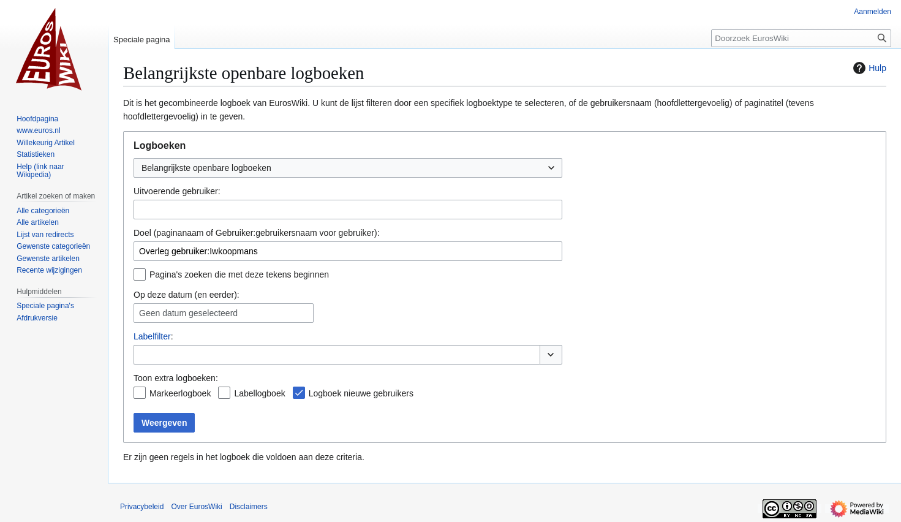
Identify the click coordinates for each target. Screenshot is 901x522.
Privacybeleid (142, 506)
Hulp (868, 68)
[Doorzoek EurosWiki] (801, 38)
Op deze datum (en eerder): (186, 295)
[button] (551, 355)
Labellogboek (259, 393)
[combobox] (348, 168)
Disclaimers (249, 506)
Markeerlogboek (180, 393)
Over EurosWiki (196, 506)
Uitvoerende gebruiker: (177, 191)
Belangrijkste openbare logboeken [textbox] (206, 168)
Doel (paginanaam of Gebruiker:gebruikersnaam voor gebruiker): (257, 233)
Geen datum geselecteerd (188, 313)
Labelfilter (152, 336)
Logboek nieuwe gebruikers (361, 393)
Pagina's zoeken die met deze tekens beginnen (239, 274)
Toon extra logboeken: (176, 378)
